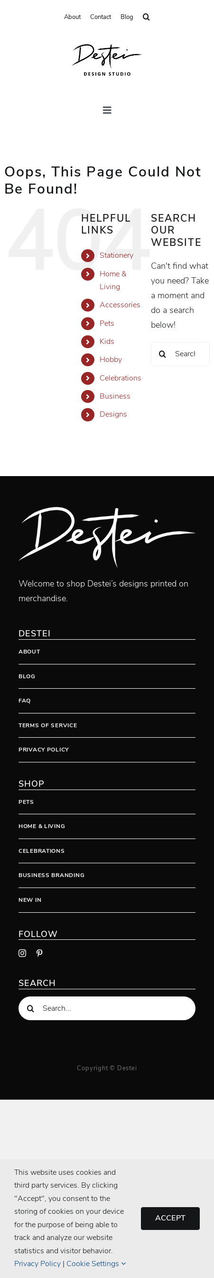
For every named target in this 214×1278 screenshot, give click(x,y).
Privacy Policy (44, 749)
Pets (107, 323)
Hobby (111, 359)
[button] (146, 17)
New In (30, 900)
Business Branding (51, 875)
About (29, 651)
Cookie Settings (96, 1263)
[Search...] (180, 354)
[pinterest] (39, 953)
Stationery (116, 255)
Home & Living (42, 826)
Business (115, 396)
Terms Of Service (48, 725)
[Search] (163, 354)
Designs (113, 414)
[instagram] (22, 953)
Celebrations (120, 378)
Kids (107, 341)
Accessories (120, 305)
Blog (27, 676)
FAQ (25, 700)
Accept (170, 1218)
